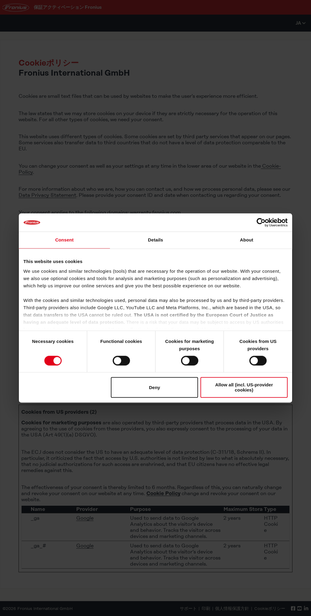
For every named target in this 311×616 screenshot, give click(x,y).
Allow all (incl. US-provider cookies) (244, 387)
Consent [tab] (64, 239)
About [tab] (246, 239)
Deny (154, 387)
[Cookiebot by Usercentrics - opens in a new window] (261, 222)
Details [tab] (155, 239)
